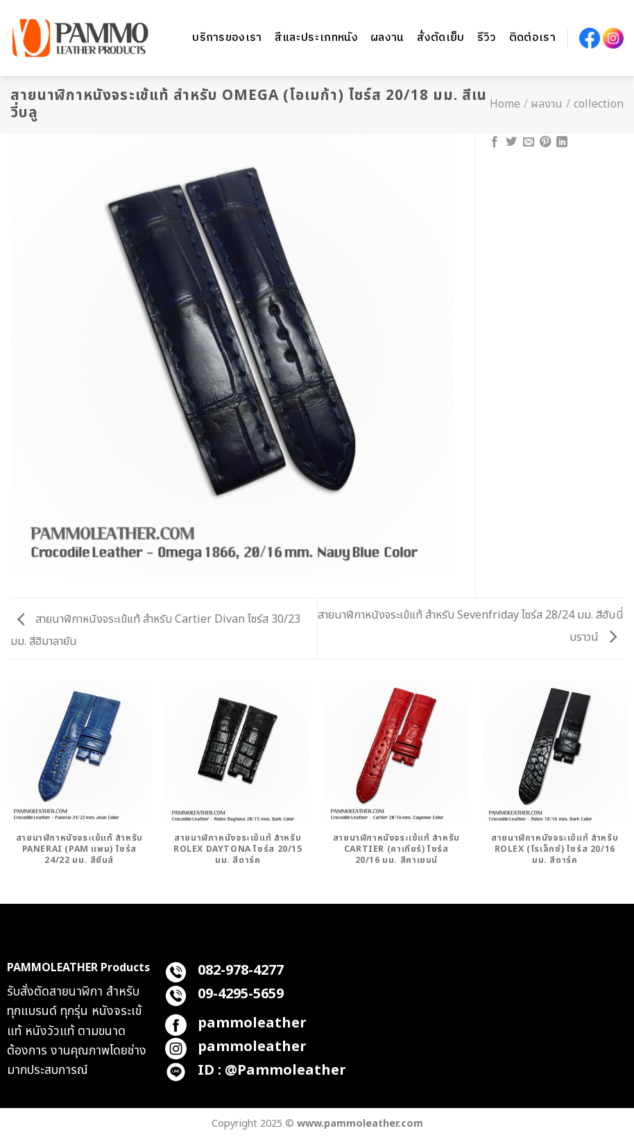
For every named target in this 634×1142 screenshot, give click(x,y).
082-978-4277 (241, 970)
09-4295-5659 (241, 994)
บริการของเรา (227, 37)
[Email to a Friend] (528, 142)
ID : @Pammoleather (272, 1070)
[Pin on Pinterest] (545, 142)
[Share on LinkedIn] (561, 142)
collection (599, 104)
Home (505, 104)
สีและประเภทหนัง (316, 37)
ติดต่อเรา (532, 37)
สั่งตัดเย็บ (441, 37)
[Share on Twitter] (511, 142)
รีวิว (487, 37)
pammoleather (252, 1023)
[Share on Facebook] (494, 142)
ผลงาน (387, 37)
